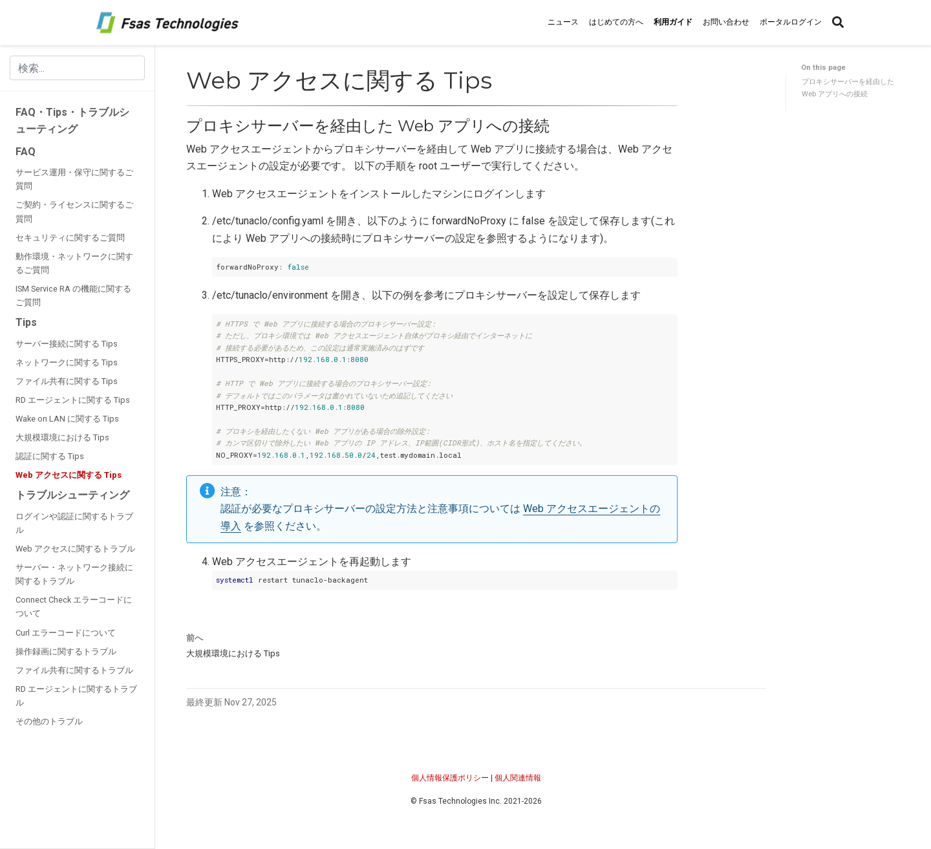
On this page (823, 67)
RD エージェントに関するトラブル (76, 695)
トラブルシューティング (72, 495)
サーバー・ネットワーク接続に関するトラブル (74, 574)
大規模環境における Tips (62, 437)
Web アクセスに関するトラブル (75, 548)
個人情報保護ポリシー (450, 777)
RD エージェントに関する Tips (73, 400)
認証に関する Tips (50, 456)
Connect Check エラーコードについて (74, 606)
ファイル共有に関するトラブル (74, 670)
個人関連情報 (518, 777)
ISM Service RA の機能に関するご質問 (73, 295)
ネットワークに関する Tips (67, 362)
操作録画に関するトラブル (66, 651)
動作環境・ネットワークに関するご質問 (74, 263)
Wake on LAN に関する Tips (67, 419)
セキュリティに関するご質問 (70, 237)
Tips (26, 322)
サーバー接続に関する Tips (67, 344)
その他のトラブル (49, 721)
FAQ (26, 151)
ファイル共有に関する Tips (67, 381)
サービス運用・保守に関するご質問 (74, 179)
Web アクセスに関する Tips (69, 475)
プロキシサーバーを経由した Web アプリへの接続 (848, 88)
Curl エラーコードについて (66, 633)
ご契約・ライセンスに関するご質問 (74, 211)
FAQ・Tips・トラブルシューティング (72, 120)
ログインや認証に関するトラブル (74, 523)
